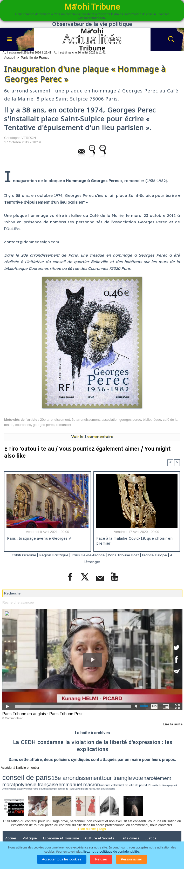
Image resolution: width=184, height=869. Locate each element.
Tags (102, 819)
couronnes (23, 425)
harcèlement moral (111, 776)
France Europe (163, 555)
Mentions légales (148, 836)
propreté (51, 779)
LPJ (35, 779)
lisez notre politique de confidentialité (111, 851)
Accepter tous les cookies (61, 859)
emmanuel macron (168, 776)
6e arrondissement (86, 420)
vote (93, 775)
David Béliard (107, 779)
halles (115, 779)
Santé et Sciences (20, 836)
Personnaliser (131, 859)
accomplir (88, 779)
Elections (48, 836)
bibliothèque (152, 420)
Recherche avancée (17, 602)
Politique (31, 829)
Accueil (9, 57)
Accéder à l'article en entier (18, 766)
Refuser (101, 859)
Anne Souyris (79, 779)
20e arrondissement (55, 420)
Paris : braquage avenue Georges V (38, 539)
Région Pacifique (52, 555)
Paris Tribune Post (129, 555)
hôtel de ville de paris (23, 779)
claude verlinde (69, 779)
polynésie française (139, 776)
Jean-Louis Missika (124, 779)
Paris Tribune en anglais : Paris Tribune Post (40, 713)
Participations (117, 836)
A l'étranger (92, 561)
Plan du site (87, 819)
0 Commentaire (12, 717)
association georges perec (121, 420)
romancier (63, 425)
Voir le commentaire (92, 436)
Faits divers (132, 829)
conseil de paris (18, 775)
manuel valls (7, 779)
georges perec (43, 425)
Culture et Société (101, 829)
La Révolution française (80, 836)
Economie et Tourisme (62, 829)
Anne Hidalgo (59, 779)
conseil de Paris (97, 779)
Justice (153, 829)
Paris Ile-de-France (35, 57)
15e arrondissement (52, 775)
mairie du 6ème (42, 779)
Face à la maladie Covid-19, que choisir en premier (133, 541)
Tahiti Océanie (18, 555)
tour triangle (79, 775)
